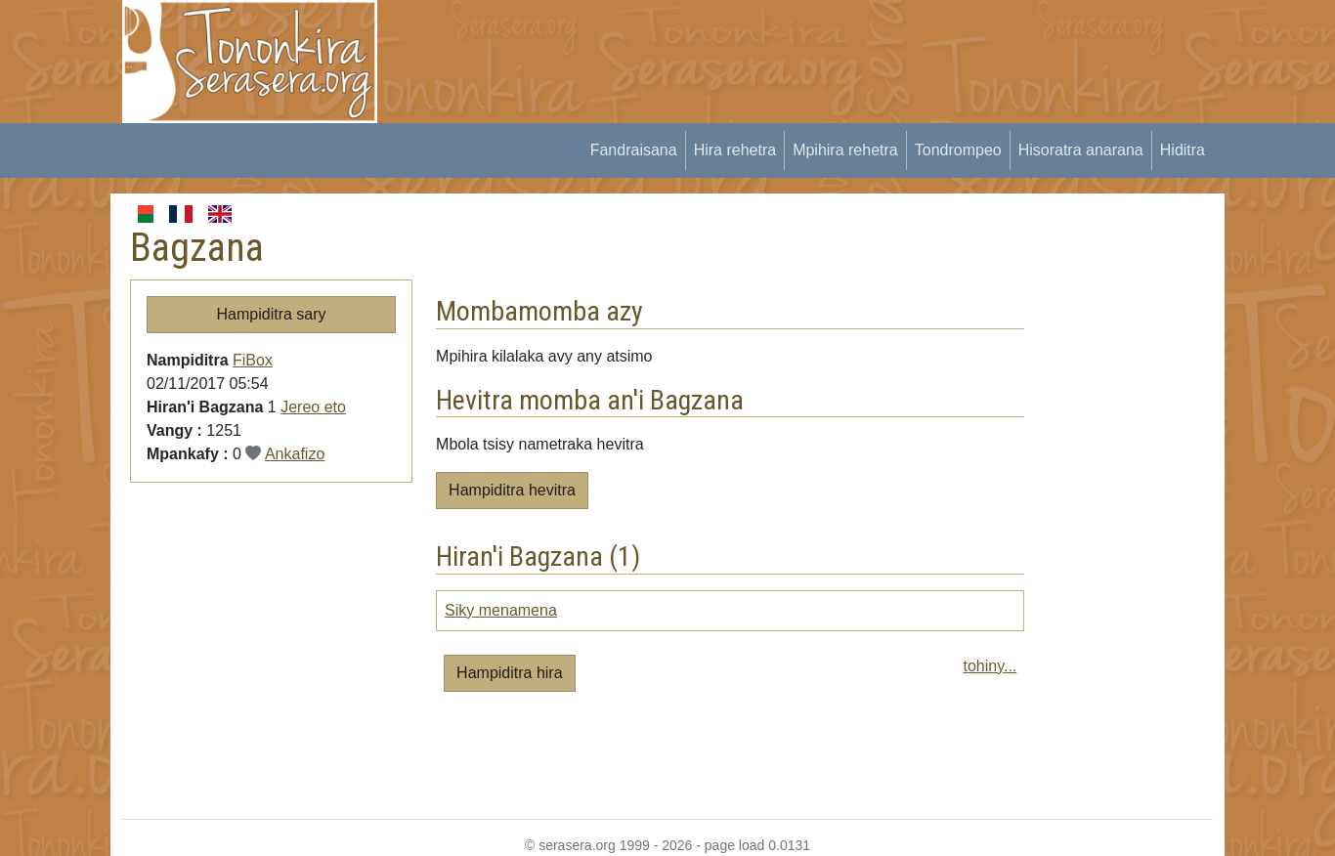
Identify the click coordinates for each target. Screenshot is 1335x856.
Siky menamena (501, 610)
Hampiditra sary (271, 314)
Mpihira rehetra (845, 150)
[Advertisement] (756, 44)
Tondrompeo (958, 150)
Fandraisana (633, 150)
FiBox (253, 360)
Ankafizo (294, 454)
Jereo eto (313, 407)
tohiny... (989, 666)
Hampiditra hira (509, 672)
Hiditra (1182, 150)
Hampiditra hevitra (512, 490)
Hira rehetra (735, 150)
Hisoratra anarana (1080, 150)
